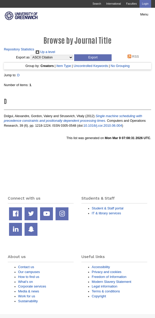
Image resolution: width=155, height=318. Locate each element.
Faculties (131, 3)
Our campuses (29, 272)
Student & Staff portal (107, 208)
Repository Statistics (19, 49)
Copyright (99, 296)
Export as (23, 57)
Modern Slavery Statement (111, 282)
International (113, 3)
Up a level (45, 52)
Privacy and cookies (106, 272)
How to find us (28, 277)
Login (145, 3)
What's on (25, 282)
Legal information (104, 286)
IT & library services (106, 213)
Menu (144, 14)
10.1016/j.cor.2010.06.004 (102, 125)
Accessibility (101, 267)
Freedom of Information (109, 277)
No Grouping (120, 66)
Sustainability (28, 301)
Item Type (63, 66)
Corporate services (32, 286)
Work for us (26, 296)
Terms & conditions (106, 291)
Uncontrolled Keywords (91, 66)
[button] (93, 57)
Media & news (28, 291)
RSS (132, 56)
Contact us (26, 267)
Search (96, 3)
